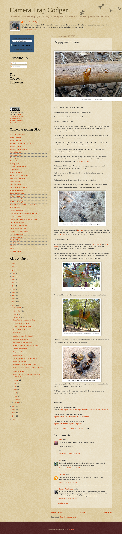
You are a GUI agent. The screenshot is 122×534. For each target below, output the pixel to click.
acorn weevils (96, 244)
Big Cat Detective (15, 140)
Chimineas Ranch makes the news (24, 365)
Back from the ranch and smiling (24, 320)
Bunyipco (80, 230)
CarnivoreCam (14, 161)
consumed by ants (82, 161)
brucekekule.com (15, 252)
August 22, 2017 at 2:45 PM (68, 499)
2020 (14, 273)
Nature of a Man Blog (17, 193)
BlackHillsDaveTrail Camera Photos (21, 143)
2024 (14, 267)
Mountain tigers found (20, 339)
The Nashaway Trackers (18, 228)
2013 (14, 295)
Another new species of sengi (23, 336)
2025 (14, 264)
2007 (14, 413)
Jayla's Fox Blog (15, 181)
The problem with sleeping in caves (25, 358)
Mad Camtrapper (15, 184)
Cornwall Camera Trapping (18, 167)
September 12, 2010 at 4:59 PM (69, 468)
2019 (14, 276)
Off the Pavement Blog (17, 196)
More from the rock (19, 361)
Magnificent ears (18, 355)
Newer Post (56, 512)
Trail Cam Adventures (17, 234)
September (17, 317)
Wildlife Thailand (15, 249)
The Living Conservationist (18, 225)
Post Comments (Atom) (68, 517)
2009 (14, 406)
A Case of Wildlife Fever (18, 134)
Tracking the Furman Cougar (19, 231)
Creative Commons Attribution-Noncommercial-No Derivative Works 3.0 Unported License (17, 119)
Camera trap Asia (15, 152)
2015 (14, 289)
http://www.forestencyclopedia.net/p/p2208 (68, 424)
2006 (14, 416)
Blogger (71, 529)
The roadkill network (20, 349)
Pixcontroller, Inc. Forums (18, 199)
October (16, 314)
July (15, 383)
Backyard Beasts (15, 137)
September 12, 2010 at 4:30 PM (69, 453)
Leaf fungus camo (19, 329)
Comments (15, 67)
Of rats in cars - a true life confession (25, 345)
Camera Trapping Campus (18, 149)
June (15, 386)
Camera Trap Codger (39, 10)
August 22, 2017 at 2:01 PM (68, 482)
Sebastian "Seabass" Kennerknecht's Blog (24, 213)
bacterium (61, 235)
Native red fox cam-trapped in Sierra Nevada (28, 368)
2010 (14, 305)
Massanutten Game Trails (18, 187)
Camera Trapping (15, 146)
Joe (60, 460)
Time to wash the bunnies (21, 323)
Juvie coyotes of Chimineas (22, 326)
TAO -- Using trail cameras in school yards (24, 219)
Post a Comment (62, 503)
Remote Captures (15, 208)
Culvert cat (17, 333)
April (15, 393)
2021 (14, 270)
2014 (14, 292)
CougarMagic (14, 170)
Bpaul (61, 440)
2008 (14, 410)
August (16, 380)
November (17, 311)
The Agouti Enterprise (17, 222)
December (17, 308)
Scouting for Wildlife (16, 211)
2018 (14, 279)
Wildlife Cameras (15, 246)
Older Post (107, 512)
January (16, 402)
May (15, 389)
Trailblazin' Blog (15, 240)
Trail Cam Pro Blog (16, 237)
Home (82, 512)
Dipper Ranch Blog (16, 172)
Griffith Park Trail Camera (18, 178)
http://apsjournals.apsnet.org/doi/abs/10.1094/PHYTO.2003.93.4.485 (84, 410)
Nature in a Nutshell (16, 190)
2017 (14, 283)
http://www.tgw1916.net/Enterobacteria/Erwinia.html (71, 417)
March (16, 396)
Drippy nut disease (19, 352)
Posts (14, 63)
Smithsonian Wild (15, 216)
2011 (14, 302)
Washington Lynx (15, 243)
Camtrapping (14, 158)
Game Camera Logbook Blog (19, 175)
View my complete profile (29, 30)
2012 (14, 299)
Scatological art (18, 371)
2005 (14, 419)
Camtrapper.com (15, 155)
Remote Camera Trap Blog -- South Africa (23, 205)
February (17, 399)
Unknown (62, 474)
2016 (14, 286)
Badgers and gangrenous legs (23, 342)
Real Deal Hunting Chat (17, 202)
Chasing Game (15, 164)
